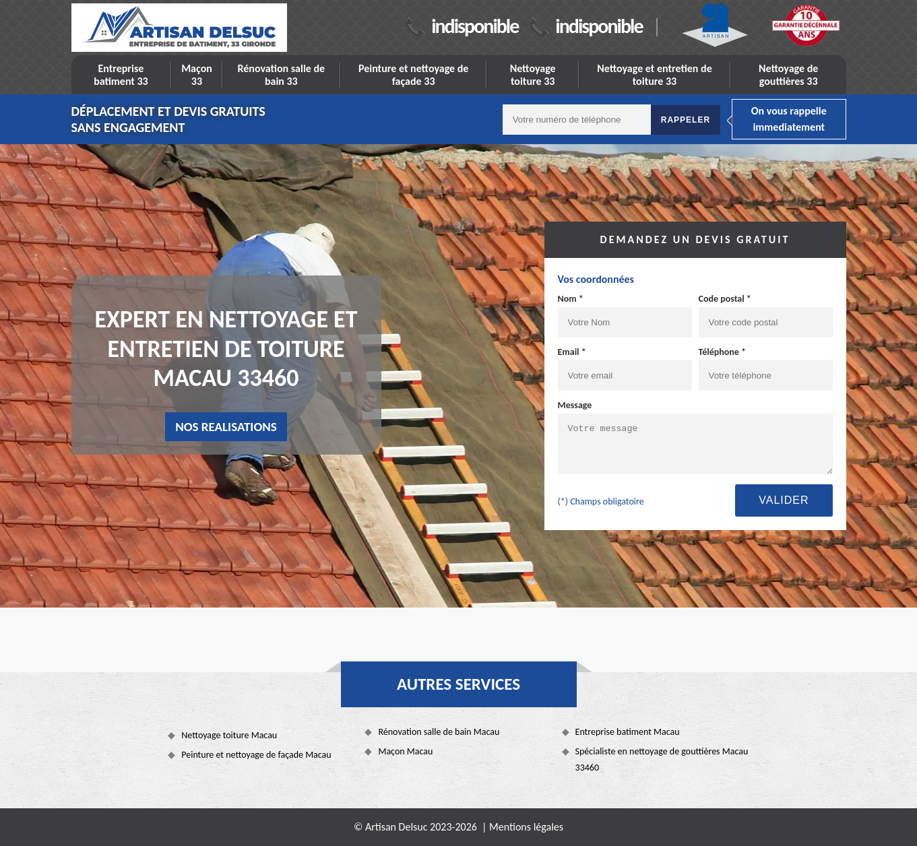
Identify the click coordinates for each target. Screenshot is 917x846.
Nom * (570, 298)
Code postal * (725, 298)
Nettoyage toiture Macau (229, 735)
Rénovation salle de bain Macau (438, 732)
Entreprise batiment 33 (121, 75)
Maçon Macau (405, 751)
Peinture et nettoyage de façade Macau (256, 754)
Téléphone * (723, 352)
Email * (572, 352)
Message (575, 405)
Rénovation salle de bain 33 (281, 75)
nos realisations (226, 426)
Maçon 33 (196, 75)
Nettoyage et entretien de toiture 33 (654, 75)
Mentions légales (526, 826)
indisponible (474, 25)
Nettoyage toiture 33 (533, 75)
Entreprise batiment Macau (627, 732)
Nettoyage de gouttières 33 (788, 75)
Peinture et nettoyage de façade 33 (413, 75)
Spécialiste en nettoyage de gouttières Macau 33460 (662, 759)
